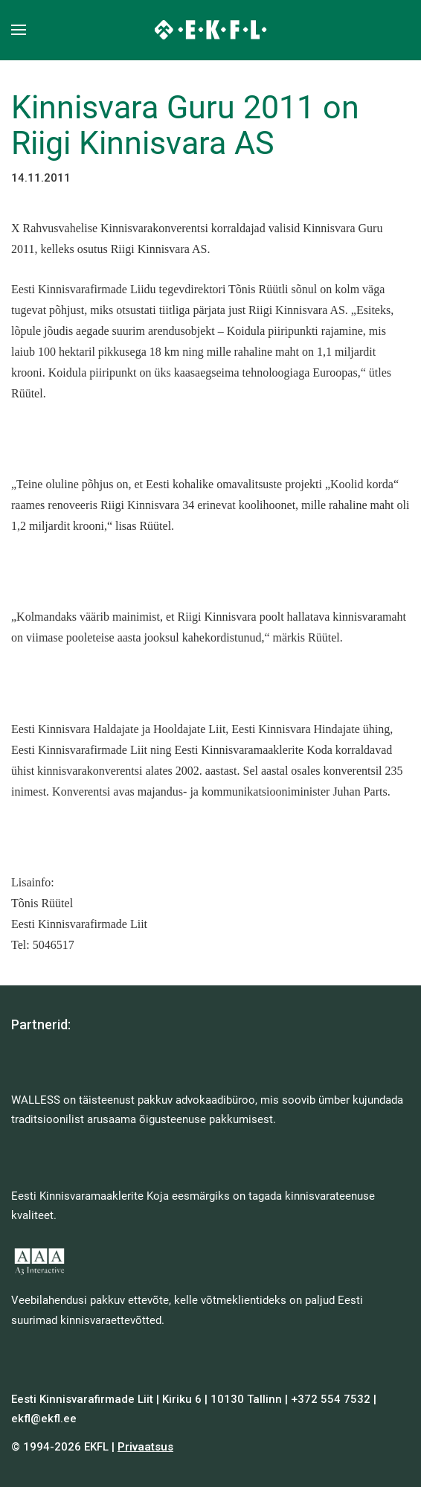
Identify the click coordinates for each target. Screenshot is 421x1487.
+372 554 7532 (330, 1399)
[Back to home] (211, 30)
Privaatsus (145, 1447)
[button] (18, 30)
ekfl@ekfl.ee (44, 1418)
